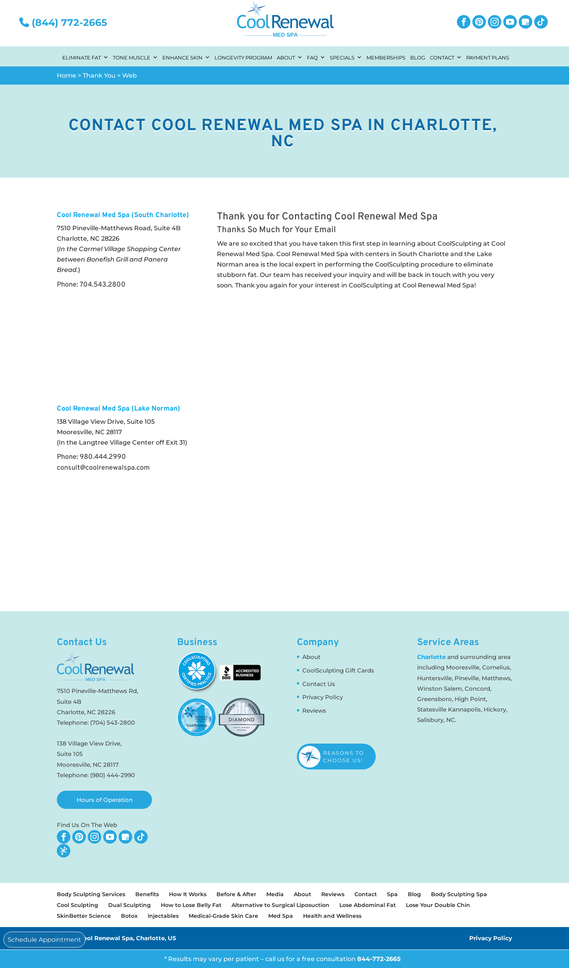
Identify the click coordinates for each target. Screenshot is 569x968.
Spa (392, 894)
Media (275, 894)
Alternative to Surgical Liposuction (280, 905)
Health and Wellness (332, 915)
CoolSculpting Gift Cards (338, 670)
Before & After (236, 894)
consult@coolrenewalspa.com (103, 468)
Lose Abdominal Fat (367, 905)
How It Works (187, 894)
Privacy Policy (322, 697)
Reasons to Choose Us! (343, 756)
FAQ (316, 56)
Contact (446, 56)
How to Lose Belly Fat (191, 905)
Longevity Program (243, 57)
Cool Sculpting (77, 905)
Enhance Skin (186, 56)
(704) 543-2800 (112, 722)
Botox (129, 915)
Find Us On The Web (87, 825)
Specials (346, 56)
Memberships (385, 57)
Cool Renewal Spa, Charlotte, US (127, 938)
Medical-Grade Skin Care (223, 915)
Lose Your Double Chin (438, 905)
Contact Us (318, 684)
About (289, 56)
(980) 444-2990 (112, 775)
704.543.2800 (103, 284)
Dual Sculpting (129, 905)
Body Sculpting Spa (459, 894)
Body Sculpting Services (91, 894)
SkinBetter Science (84, 915)
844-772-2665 (379, 959)
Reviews (314, 710)
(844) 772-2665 (63, 22)
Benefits (147, 894)
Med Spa (280, 915)
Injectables (163, 915)
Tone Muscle (135, 56)
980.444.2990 (103, 457)
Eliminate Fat (85, 56)
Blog (417, 57)
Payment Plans (487, 57)
